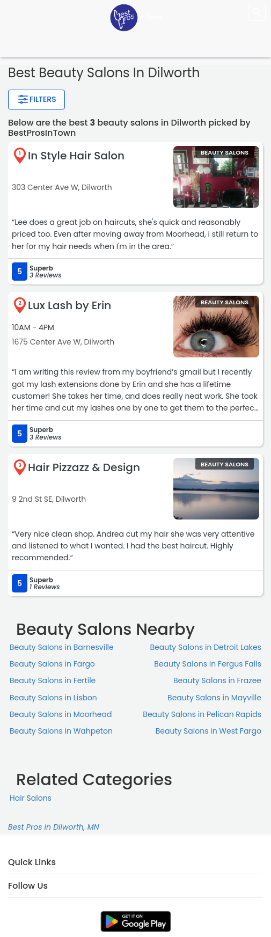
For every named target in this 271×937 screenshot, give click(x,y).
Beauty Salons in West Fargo (208, 731)
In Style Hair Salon (76, 155)
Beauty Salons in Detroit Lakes (205, 647)
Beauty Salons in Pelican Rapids (202, 714)
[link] (136, 921)
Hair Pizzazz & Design (84, 467)
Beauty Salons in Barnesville (62, 647)
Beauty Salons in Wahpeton (61, 731)
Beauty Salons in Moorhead (61, 714)
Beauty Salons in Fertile (53, 680)
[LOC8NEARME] (136, 17)
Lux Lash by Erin (69, 305)
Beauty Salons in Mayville (214, 697)
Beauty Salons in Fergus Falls (207, 663)
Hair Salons (31, 798)
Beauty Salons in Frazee (217, 680)
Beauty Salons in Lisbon (53, 697)
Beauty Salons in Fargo (52, 663)
